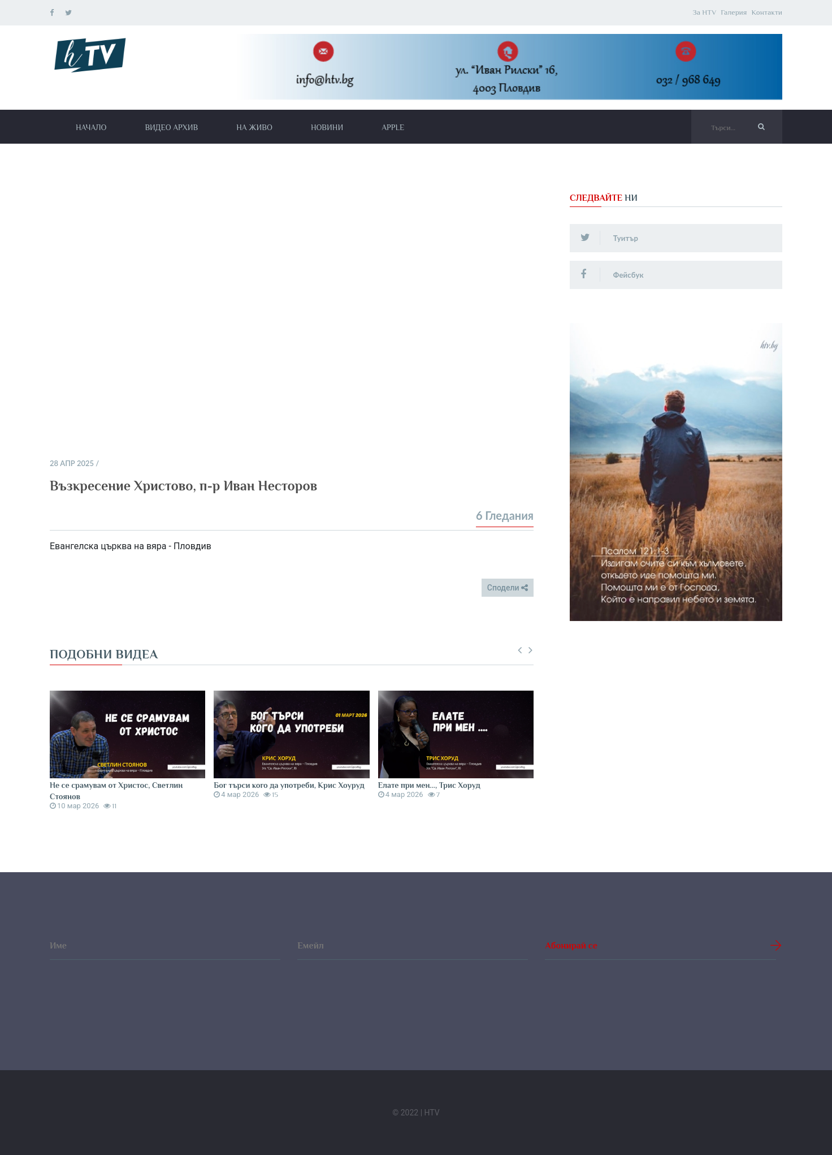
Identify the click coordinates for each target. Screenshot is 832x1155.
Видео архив (171, 127)
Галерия (734, 12)
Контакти (766, 12)
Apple (393, 127)
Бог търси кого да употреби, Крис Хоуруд (289, 785)
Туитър (610, 237)
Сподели (507, 587)
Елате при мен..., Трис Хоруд (429, 785)
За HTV (704, 12)
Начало (91, 127)
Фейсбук (612, 274)
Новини (327, 127)
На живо (254, 127)
